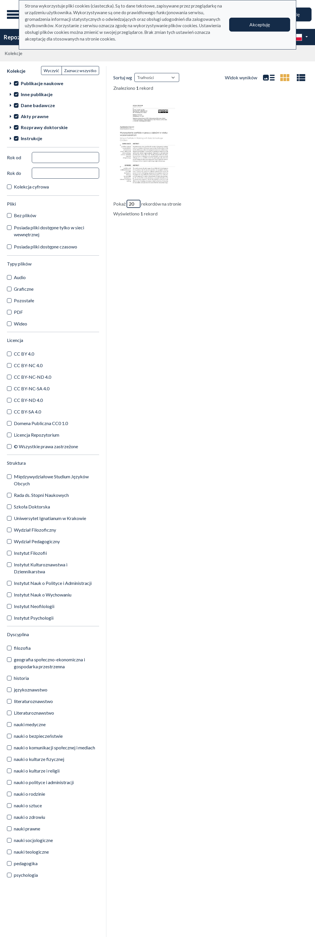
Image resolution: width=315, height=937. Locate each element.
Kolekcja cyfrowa (31, 186)
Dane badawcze (38, 105)
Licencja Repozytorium (36, 435)
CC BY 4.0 (24, 353)
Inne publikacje (37, 94)
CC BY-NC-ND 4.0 (32, 377)
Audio (20, 277)
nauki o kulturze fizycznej (39, 759)
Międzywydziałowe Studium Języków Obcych (51, 480)
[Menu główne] (14, 14)
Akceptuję (259, 24)
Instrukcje (31, 138)
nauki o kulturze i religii (37, 770)
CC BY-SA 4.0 (27, 411)
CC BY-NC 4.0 (28, 365)
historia (21, 678)
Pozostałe (24, 300)
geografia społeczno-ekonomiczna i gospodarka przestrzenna (49, 663)
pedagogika (26, 863)
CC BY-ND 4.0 (28, 400)
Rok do (14, 173)
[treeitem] (53, 83)
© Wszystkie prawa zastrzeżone (46, 446)
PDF (18, 312)
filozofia (22, 648)
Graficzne (24, 289)
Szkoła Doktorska (32, 506)
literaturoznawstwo (33, 701)
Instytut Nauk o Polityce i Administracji (53, 583)
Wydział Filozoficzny (35, 529)
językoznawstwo (30, 689)
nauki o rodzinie (29, 794)
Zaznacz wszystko (80, 70)
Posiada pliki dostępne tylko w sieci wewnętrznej (49, 231)
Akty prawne (35, 116)
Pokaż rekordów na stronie (147, 204)
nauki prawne (27, 828)
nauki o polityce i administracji (44, 782)
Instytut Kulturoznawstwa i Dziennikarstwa (40, 568)
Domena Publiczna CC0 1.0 (41, 423)
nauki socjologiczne (33, 840)
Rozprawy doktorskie (44, 127)
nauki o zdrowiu (29, 817)
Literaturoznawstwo (34, 712)
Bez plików (25, 215)
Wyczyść (51, 70)
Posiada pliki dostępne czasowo (45, 246)
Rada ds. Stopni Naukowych (41, 495)
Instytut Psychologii (33, 618)
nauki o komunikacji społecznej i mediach (54, 747)
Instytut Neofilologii (34, 606)
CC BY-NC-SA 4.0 (31, 388)
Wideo (20, 323)
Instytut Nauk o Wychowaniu (42, 594)
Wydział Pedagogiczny (37, 541)
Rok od (14, 157)
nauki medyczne (30, 724)
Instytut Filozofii (30, 553)
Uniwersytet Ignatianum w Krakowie (50, 518)
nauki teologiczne (31, 851)
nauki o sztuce (28, 805)
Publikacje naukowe (42, 83)
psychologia (26, 875)
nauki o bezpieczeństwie (38, 736)
